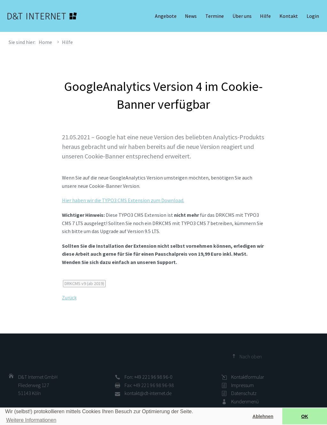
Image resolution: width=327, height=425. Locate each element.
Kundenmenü (245, 401)
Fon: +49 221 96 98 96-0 (148, 377)
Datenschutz (243, 393)
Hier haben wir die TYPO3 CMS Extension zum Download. (123, 200)
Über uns (242, 16)
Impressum (242, 385)
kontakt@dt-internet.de (148, 393)
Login (313, 16)
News (191, 16)
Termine (214, 16)
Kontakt (288, 16)
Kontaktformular (247, 377)
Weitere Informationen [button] (31, 420)
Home (45, 42)
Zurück (69, 297)
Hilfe (265, 16)
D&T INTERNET (42, 16)
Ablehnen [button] (263, 416)
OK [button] (304, 416)
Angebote (166, 16)
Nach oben (251, 356)
